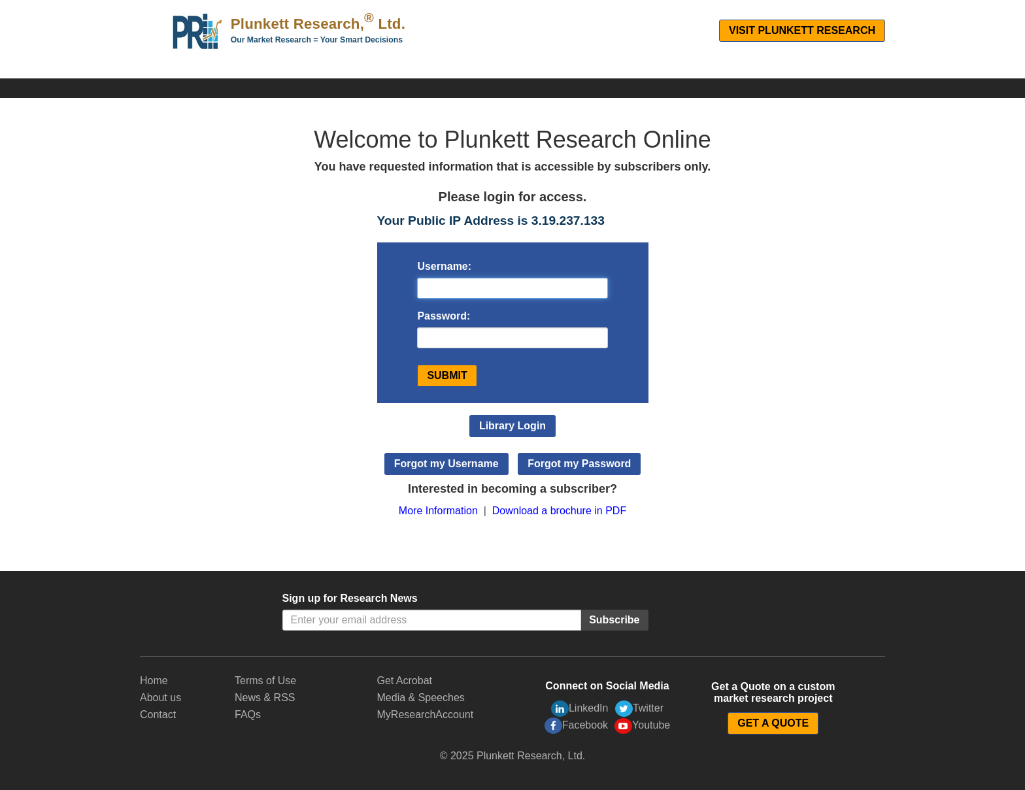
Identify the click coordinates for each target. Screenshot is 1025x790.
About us (160, 697)
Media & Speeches (421, 697)
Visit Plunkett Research (802, 30)
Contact (158, 714)
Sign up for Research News (350, 598)
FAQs (248, 714)
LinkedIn (580, 708)
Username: (444, 266)
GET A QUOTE (773, 723)
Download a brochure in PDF (559, 510)
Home (154, 680)
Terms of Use (265, 680)
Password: (443, 315)
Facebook (576, 725)
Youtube (642, 726)
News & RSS (265, 697)
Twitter (639, 708)
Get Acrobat (405, 680)
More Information (438, 510)
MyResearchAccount (425, 714)
